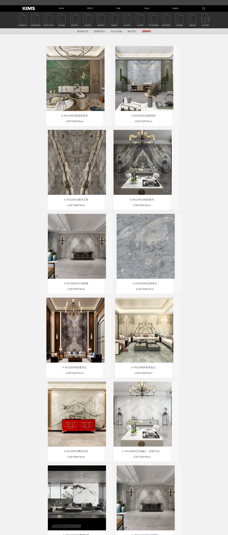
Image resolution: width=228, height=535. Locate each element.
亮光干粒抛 (116, 31)
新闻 (152, 504)
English (183, 518)
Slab (181, 508)
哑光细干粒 (82, 31)
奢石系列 (132, 31)
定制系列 (146, 31)
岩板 (152, 509)
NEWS (182, 503)
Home (182, 498)
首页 (152, 499)
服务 (152, 513)
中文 (152, 518)
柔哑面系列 (99, 31)
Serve (182, 513)
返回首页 (31, 499)
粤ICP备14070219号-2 (132, 531)
